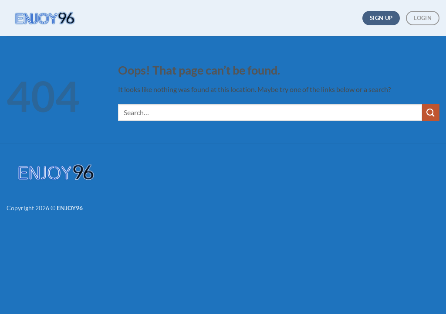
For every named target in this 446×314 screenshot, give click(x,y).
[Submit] (430, 112)
